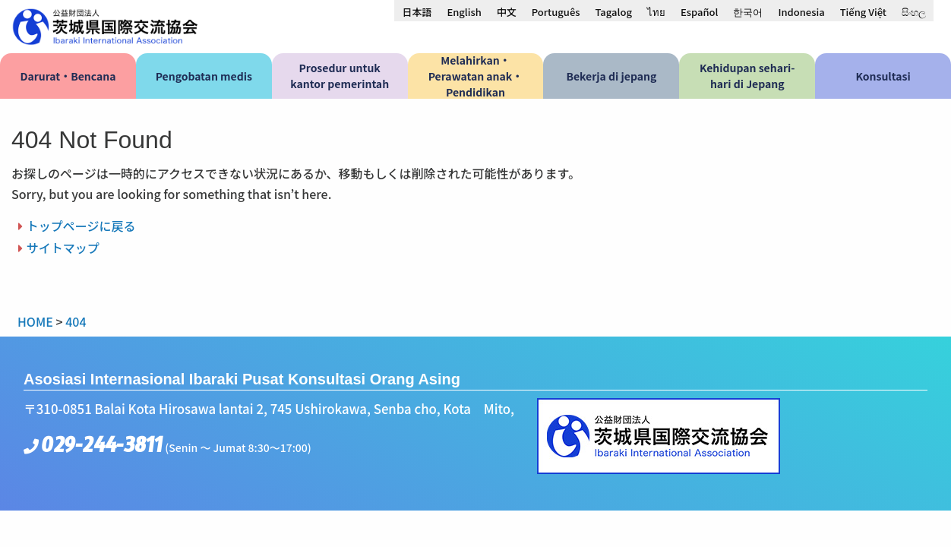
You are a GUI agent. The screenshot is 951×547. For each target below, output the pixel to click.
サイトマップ (63, 248)
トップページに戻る (81, 226)
